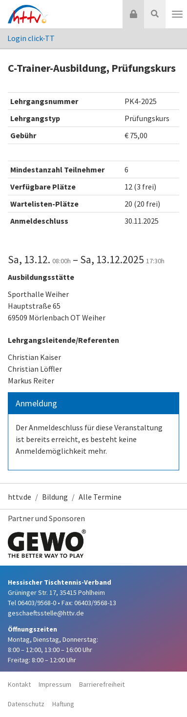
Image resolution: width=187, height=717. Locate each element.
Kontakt (19, 684)
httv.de (19, 497)
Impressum (55, 684)
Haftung (63, 703)
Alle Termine (100, 497)
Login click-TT (31, 38)
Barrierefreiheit (102, 684)
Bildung (55, 497)
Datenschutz (26, 703)
